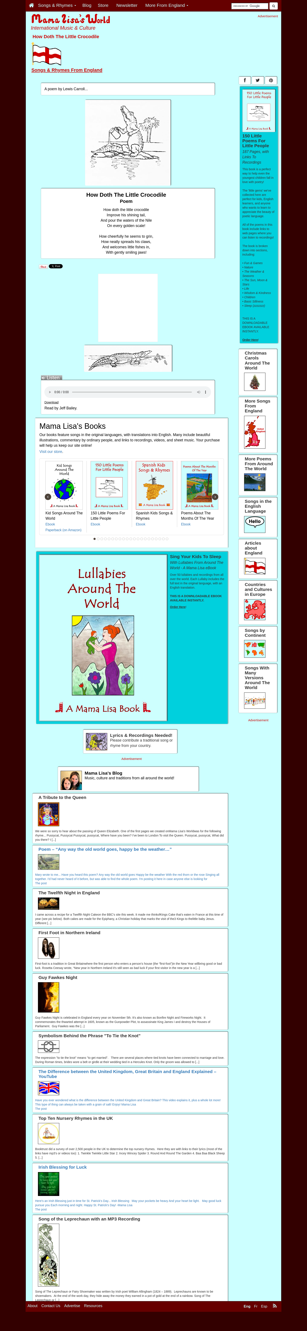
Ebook (50, 524)
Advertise (72, 1306)
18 (156, 539)
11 (131, 539)
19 (160, 539)
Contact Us (50, 1306)
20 (163, 539)
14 (142, 539)
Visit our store (50, 451)
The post (41, 883)
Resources (93, 1306)
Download (51, 402)
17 (153, 539)
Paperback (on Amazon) (63, 530)
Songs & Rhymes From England (66, 70)
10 (127, 539)
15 (145, 539)
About (33, 1306)
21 (167, 539)
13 (138, 539)
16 (149, 539)
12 (134, 539)
